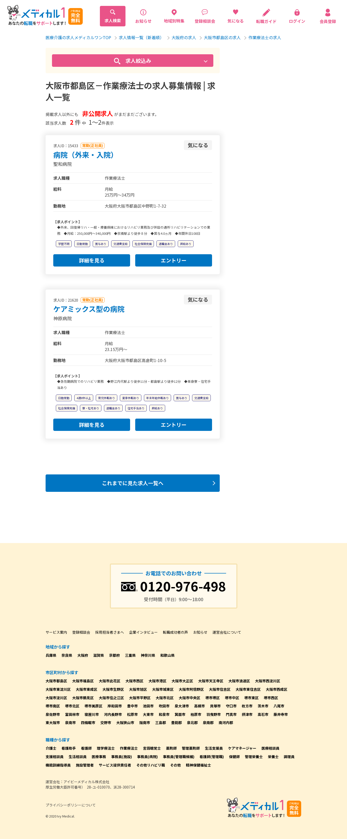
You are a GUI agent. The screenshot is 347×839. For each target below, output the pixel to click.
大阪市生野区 (113, 689)
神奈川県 (148, 655)
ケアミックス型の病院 (88, 309)
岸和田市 (115, 705)
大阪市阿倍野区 (191, 689)
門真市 (231, 714)
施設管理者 (85, 765)
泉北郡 (192, 722)
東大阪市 (53, 722)
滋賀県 (98, 655)
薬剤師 (171, 748)
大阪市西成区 (276, 689)
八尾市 (279, 705)
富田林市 (72, 714)
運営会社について (227, 632)
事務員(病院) (147, 756)
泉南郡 (208, 722)
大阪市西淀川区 (267, 680)
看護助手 (68, 748)
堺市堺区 (212, 697)
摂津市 (247, 714)
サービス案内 (56, 632)
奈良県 (66, 655)
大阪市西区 (134, 680)
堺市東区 (251, 697)
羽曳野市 (213, 714)
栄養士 (273, 756)
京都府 (114, 655)
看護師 (86, 748)
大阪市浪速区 (239, 680)
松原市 (132, 714)
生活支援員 (214, 748)
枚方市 (247, 705)
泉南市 (70, 722)
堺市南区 (53, 705)
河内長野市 (113, 714)
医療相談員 (270, 748)
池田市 (148, 705)
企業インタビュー (143, 632)
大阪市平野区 (140, 697)
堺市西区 (271, 697)
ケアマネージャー (242, 748)
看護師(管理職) (211, 756)
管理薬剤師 (191, 748)
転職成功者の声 (175, 632)
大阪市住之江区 (111, 697)
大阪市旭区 (138, 689)
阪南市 (144, 722)
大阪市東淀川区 (58, 689)
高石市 (263, 714)
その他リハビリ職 (150, 765)
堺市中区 (232, 697)
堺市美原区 (93, 705)
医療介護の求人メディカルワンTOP (78, 37)
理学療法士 (106, 748)
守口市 (231, 705)
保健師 (234, 756)
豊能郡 (176, 722)
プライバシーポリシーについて (71, 805)
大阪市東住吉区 (248, 689)
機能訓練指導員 (58, 765)
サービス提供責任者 (115, 765)
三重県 (130, 655)
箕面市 (180, 714)
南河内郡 (226, 722)
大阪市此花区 (109, 680)
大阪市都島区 (56, 680)
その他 (175, 765)
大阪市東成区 (86, 689)
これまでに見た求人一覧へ (132, 483)
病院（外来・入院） (85, 155)
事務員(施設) (121, 756)
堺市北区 (72, 705)
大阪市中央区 (189, 697)
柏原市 (196, 714)
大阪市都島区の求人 (222, 37)
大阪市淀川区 (56, 697)
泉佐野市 (53, 714)
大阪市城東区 (163, 689)
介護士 (51, 748)
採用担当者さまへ (109, 632)
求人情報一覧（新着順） (141, 37)
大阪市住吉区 (219, 689)
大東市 (148, 714)
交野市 (105, 722)
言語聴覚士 (152, 748)
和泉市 (164, 714)
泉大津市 (182, 705)
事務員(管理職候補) (178, 756)
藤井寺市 (281, 714)
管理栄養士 (254, 756)
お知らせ (200, 632)
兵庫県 (51, 655)
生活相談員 (78, 756)
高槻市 (199, 705)
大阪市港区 (157, 680)
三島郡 (160, 722)
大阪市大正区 (182, 680)
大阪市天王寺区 (210, 680)
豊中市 (132, 705)
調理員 (289, 756)
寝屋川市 (92, 714)
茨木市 (263, 705)
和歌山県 (167, 655)
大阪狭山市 (125, 722)
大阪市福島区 (83, 680)
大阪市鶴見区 (83, 697)
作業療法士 (129, 748)
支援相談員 (55, 756)
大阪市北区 (165, 697)
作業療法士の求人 (264, 37)
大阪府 (82, 655)
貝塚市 (215, 705)
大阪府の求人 (184, 37)
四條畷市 (88, 722)
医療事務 (99, 756)
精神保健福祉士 (198, 765)
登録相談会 (81, 632)
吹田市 (164, 705)
